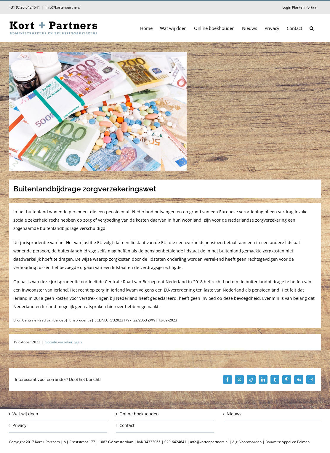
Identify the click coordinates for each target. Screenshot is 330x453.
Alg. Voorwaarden (247, 441)
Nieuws (234, 414)
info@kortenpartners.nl (209, 441)
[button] (312, 27)
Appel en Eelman (296, 441)
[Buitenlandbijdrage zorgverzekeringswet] (165, 111)
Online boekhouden (139, 414)
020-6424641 (175, 441)
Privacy (19, 425)
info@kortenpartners (63, 7)
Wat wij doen (25, 414)
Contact (126, 425)
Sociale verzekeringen (63, 342)
